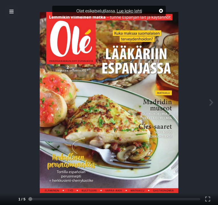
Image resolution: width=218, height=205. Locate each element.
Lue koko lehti (129, 11)
